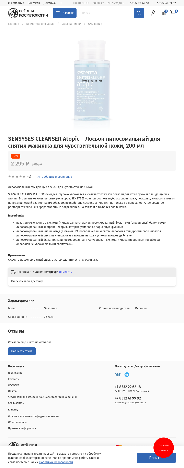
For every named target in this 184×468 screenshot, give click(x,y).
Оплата (12, 391)
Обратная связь (17, 422)
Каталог (64, 13)
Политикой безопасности (56, 462)
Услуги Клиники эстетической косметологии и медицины (42, 396)
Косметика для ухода (40, 24)
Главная (13, 24)
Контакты (34, 3)
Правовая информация (22, 428)
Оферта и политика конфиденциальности (33, 416)
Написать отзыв (22, 351)
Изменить (65, 272)
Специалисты (16, 402)
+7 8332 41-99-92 (165, 3)
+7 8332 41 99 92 (128, 398)
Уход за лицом (71, 24)
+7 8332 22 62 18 (128, 387)
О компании (16, 3)
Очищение (95, 24)
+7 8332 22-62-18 (138, 3)
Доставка (50, 3)
